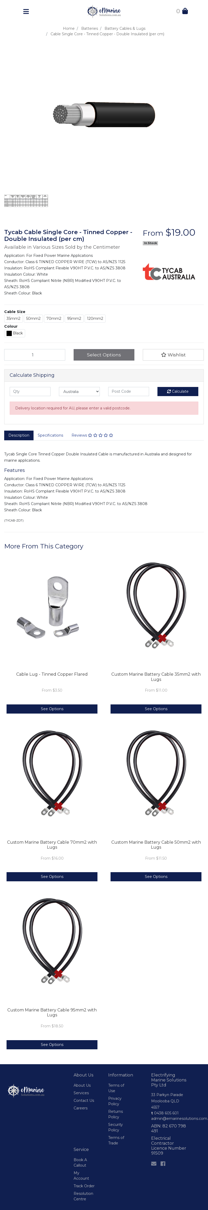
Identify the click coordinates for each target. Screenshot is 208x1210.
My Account (81, 1176)
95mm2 (74, 318)
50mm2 (33, 318)
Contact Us (84, 1100)
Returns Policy (115, 1114)
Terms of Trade (116, 1140)
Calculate (178, 391)
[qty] (30, 391)
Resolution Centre (83, 1196)
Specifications (50, 435)
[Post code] (128, 391)
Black (15, 333)
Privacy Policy (115, 1101)
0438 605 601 (165, 1113)
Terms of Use (116, 1088)
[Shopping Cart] (182, 12)
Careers (80, 1108)
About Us (82, 1085)
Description (18, 435)
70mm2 (53, 318)
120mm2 (95, 318)
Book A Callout (80, 1162)
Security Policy (115, 1127)
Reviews (92, 435)
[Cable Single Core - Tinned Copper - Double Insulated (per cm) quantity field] (34, 355)
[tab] (19, 436)
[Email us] (153, 1164)
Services (81, 1093)
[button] (173, 355)
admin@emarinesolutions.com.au (169, 1118)
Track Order (84, 1186)
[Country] (79, 391)
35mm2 (13, 318)
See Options (52, 709)
